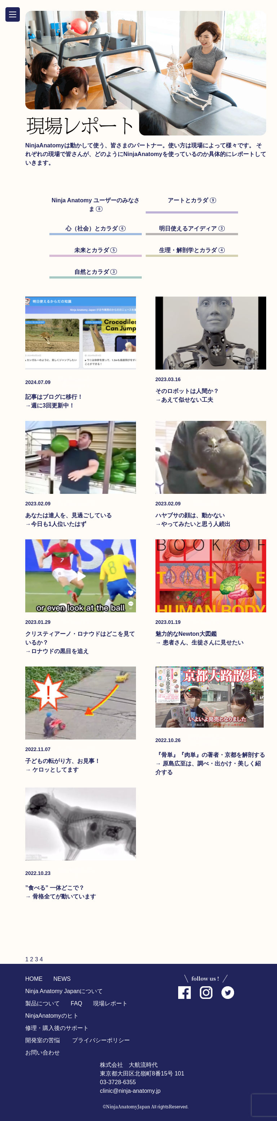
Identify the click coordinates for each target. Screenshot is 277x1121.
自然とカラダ (95, 272)
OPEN (12, 14)
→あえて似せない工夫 (184, 400)
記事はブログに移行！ (54, 397)
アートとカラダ (192, 200)
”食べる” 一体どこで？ (54, 888)
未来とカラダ (95, 250)
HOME (34, 979)
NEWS (62, 979)
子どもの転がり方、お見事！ (62, 761)
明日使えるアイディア (192, 228)
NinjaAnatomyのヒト (52, 1016)
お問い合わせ (42, 1052)
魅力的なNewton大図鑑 (186, 634)
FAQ (76, 1003)
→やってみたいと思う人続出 (192, 524)
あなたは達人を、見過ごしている (68, 515)
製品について (42, 1003)
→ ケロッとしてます (52, 770)
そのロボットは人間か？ (187, 391)
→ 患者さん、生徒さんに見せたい (199, 642)
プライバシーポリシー (101, 1040)
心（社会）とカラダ (96, 228)
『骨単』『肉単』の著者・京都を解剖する (210, 755)
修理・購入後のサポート (57, 1028)
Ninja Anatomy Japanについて (64, 991)
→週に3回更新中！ (50, 405)
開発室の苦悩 (42, 1040)
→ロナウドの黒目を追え (57, 651)
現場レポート (110, 1003)
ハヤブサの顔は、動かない (190, 515)
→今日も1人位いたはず (55, 524)
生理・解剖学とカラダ (192, 250)
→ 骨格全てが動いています (60, 896)
